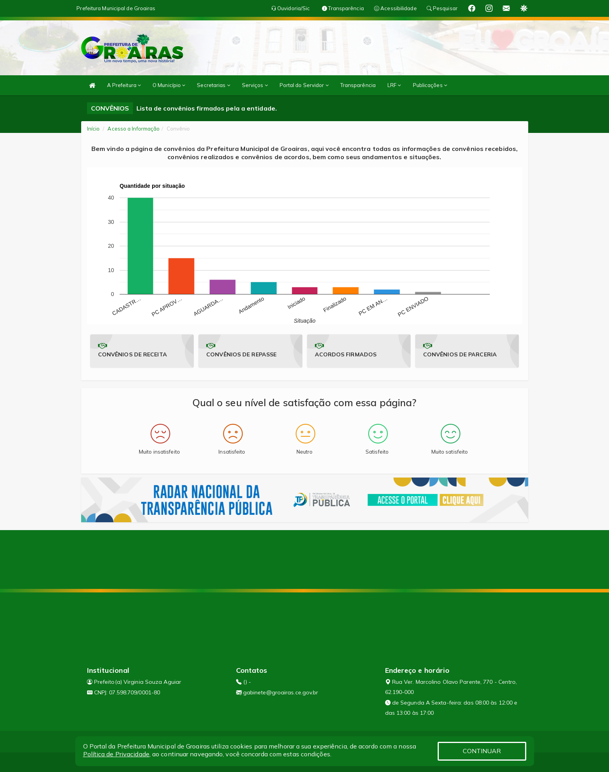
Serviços (255, 85)
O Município (169, 85)
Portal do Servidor (304, 85)
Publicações (430, 85)
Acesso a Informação (133, 128)
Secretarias (213, 85)
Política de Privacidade (116, 754)
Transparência (358, 85)
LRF (394, 85)
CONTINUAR (482, 751)
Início (93, 128)
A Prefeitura (124, 85)
